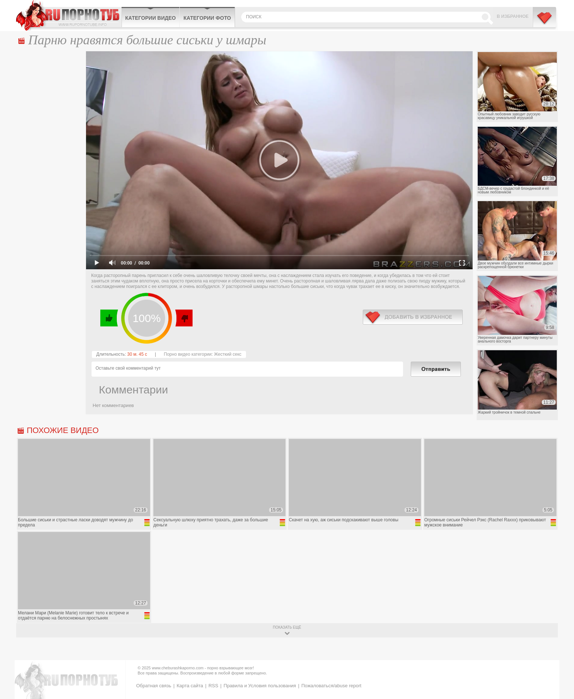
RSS (213, 685)
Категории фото (207, 18)
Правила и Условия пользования (260, 685)
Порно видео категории (188, 354)
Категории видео (150, 18)
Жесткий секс (227, 354)
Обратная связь (153, 685)
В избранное (513, 16)
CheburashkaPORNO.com (68, 15)
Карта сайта (189, 685)
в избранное (413, 317)
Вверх (559, 656)
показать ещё (287, 627)
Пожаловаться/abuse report (331, 685)
